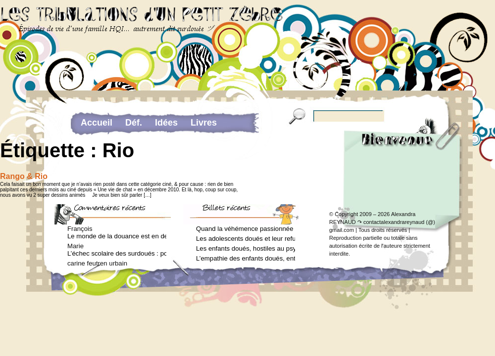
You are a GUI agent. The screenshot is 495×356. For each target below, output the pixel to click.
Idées (166, 123)
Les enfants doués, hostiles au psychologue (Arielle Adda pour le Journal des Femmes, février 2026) (245, 248)
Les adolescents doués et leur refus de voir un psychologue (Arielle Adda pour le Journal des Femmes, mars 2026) (245, 238)
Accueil (96, 123)
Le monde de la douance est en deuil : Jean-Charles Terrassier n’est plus (116, 236)
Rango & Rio (24, 176)
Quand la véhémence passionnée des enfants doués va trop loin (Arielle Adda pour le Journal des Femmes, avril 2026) (245, 228)
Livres (204, 123)
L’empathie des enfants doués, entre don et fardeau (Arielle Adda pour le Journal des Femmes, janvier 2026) (245, 258)
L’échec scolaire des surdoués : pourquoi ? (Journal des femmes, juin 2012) (116, 253)
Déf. (133, 123)
